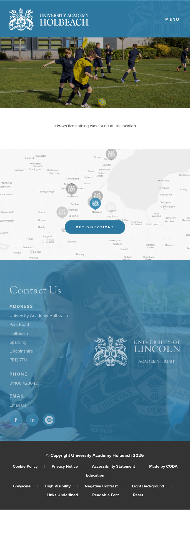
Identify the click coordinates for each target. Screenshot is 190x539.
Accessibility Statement (117, 466)
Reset (138, 495)
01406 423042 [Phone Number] (23, 384)
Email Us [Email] (17, 406)
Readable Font (109, 495)
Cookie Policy (29, 466)
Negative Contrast (105, 486)
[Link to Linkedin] (32, 420)
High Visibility (61, 486)
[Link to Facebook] (15, 420)
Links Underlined (66, 495)
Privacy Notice (68, 466)
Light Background (152, 486)
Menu (172, 19)
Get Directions (100, 228)
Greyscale (25, 486)
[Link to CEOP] (49, 420)
